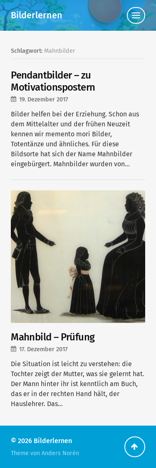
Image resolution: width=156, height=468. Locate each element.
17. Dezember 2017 (43, 349)
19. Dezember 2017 (43, 99)
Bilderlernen (36, 15)
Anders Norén (60, 453)
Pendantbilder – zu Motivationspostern (53, 81)
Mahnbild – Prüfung (52, 337)
